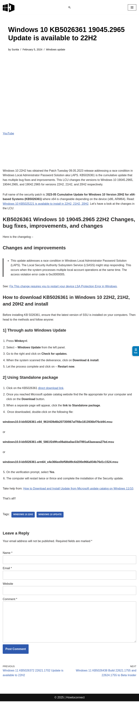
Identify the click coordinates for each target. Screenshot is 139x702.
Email (7, 568)
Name (7, 553)
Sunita (15, 49)
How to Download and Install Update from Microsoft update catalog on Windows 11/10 (78, 489)
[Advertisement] (69, 82)
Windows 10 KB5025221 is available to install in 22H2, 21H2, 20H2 (46, 203)
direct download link (51, 388)
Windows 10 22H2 (23, 515)
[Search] (69, 7)
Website (8, 584)
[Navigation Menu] (132, 7)
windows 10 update (50, 515)
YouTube (8, 133)
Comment (10, 599)
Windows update (55, 49)
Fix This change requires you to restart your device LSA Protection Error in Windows (63, 286)
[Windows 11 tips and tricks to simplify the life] (9, 7)
